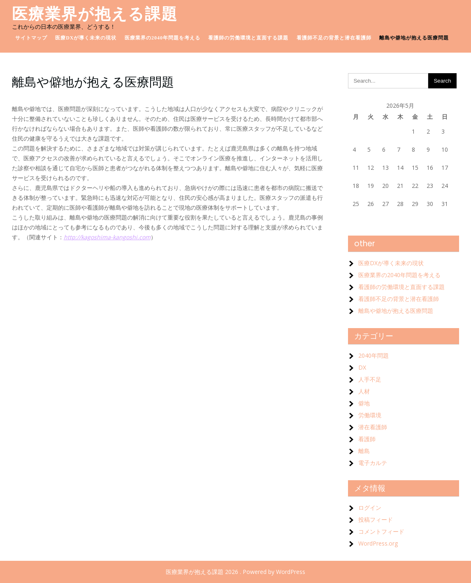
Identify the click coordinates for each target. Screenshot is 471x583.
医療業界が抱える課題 (95, 14)
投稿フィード (375, 519)
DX (362, 367)
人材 (364, 391)
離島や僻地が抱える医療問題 (414, 38)
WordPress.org (378, 543)
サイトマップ (31, 38)
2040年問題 (373, 355)
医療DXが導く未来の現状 (85, 38)
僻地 (364, 403)
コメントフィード (381, 531)
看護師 (367, 439)
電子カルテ (372, 463)
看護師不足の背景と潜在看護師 (334, 38)
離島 (364, 451)
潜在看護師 (372, 427)
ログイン (369, 507)
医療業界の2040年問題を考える (162, 38)
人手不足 (369, 379)
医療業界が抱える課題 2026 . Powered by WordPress (235, 572)
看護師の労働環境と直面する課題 (248, 38)
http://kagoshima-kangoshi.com (107, 237)
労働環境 (369, 415)
